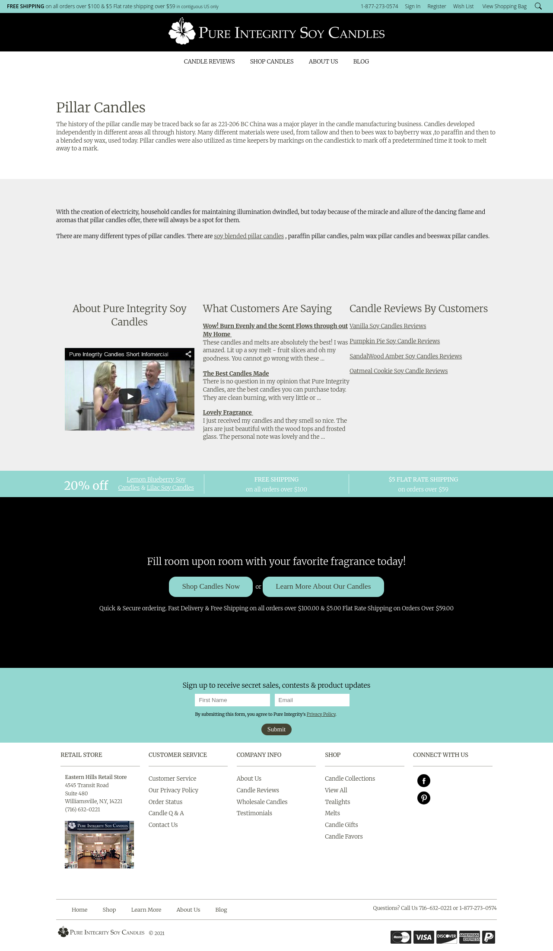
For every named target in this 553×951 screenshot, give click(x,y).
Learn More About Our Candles (323, 586)
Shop (109, 909)
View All (336, 790)
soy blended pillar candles (249, 236)
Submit (276, 729)
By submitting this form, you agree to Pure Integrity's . (265, 714)
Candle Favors (344, 836)
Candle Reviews (209, 61)
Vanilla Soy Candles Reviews (388, 326)
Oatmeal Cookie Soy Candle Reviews (399, 371)
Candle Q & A (166, 813)
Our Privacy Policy (173, 790)
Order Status (165, 802)
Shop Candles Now (211, 586)
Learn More (146, 909)
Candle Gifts (341, 825)
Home (79, 909)
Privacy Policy (321, 714)
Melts (332, 813)
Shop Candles (272, 61)
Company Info (259, 755)
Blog (361, 61)
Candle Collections (350, 778)
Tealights (337, 802)
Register (436, 6)
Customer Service (178, 755)
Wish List (463, 6)
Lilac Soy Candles (170, 487)
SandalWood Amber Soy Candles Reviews (406, 356)
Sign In (413, 6)
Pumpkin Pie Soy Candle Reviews (395, 341)
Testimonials (254, 813)
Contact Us (163, 825)
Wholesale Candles (262, 802)
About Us (323, 61)
